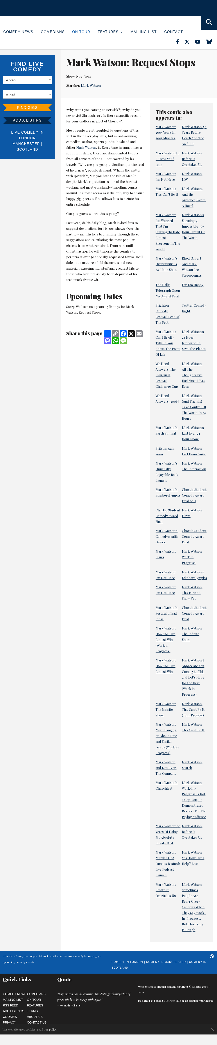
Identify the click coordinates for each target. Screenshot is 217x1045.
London (27, 138)
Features (110, 32)
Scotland (27, 149)
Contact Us (37, 1022)
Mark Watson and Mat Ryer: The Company (166, 768)
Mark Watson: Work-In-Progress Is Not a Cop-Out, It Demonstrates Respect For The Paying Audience (194, 799)
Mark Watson (91, 85)
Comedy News (18, 32)
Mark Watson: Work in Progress (192, 557)
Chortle (208, 1000)
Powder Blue (173, 1000)
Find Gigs (27, 108)
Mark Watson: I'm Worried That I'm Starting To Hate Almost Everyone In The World (168, 232)
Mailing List (143, 32)
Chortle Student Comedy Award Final (168, 516)
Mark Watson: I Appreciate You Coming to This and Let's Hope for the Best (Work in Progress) (193, 677)
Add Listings (13, 1011)
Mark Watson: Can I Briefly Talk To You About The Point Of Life (168, 343)
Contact (173, 32)
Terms (32, 1011)
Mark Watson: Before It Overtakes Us (192, 159)
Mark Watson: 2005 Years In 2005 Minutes (166, 132)
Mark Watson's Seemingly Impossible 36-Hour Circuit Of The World (193, 226)
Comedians (53, 32)
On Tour (81, 32)
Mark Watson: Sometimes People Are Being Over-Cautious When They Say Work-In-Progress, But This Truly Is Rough (194, 907)
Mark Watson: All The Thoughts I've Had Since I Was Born (193, 375)
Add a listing (27, 120)
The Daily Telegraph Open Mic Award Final (168, 290)
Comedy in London (127, 962)
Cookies (10, 1016)
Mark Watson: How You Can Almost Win (166, 666)
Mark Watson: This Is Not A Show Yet (192, 593)
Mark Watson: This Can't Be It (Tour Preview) (193, 709)
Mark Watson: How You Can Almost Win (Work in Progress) (166, 639)
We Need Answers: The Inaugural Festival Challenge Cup (167, 375)
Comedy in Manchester (166, 962)
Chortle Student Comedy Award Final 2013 (194, 495)
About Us (35, 1016)
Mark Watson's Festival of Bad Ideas (167, 613)
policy (52, 1029)
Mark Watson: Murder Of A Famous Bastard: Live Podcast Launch (168, 863)
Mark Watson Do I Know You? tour (168, 159)
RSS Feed (10, 1005)
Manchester (26, 144)
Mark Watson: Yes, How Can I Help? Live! (193, 858)
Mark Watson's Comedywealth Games (167, 536)
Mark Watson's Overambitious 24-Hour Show (167, 264)
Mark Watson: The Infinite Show (192, 634)
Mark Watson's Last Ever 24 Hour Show (193, 433)
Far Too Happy (192, 285)
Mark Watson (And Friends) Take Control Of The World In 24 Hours (194, 407)
